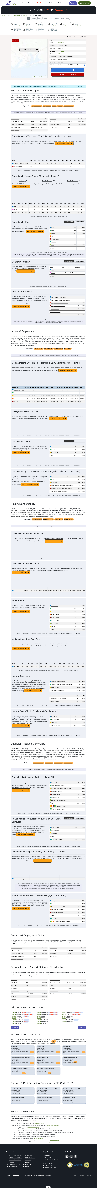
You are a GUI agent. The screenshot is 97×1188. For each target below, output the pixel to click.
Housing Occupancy (68, 519)
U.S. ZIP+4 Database (14, 1164)
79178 (39, 1014)
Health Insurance (49, 763)
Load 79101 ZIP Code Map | (29, 49)
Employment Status (58, 348)
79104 (14, 1021)
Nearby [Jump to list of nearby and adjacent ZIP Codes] (62, 18)
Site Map (27, 1166)
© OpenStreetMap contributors (41, 76)
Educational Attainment (38, 763)
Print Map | (15, 40)
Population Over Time (36, 106)
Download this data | (68, 70)
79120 (39, 1016)
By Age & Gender (47, 106)
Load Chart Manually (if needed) (63, 143)
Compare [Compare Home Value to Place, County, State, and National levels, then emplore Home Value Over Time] (40, 25)
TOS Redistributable (30, 1158)
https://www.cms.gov (54, 1140)
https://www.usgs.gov (38, 1138)
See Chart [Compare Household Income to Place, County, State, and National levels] (28, 25)
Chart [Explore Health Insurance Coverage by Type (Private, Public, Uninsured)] (51, 25)
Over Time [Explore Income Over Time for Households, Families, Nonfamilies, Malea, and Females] (33, 25)
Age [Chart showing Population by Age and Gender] (20, 25)
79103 (39, 1019)
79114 (14, 1023)
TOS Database (13, 1166)
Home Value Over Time (48, 519)
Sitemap (81, 1175)
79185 (14, 1018)
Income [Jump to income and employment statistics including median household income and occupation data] (39, 18)
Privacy (75, 1175)
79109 (39, 1021)
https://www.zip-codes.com (52, 1125)
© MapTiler (34, 76)
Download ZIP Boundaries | (68, 74)
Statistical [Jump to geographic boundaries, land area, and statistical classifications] (57, 18)
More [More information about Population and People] (15, 25)
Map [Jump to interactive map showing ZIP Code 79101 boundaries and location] (29, 18)
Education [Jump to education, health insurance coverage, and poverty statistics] (51, 18)
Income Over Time (39, 348)
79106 (64, 1019)
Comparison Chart (80, 221)
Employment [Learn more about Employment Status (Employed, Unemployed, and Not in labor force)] (67, 25)
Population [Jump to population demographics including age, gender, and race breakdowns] (34, 18)
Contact (60, 3)
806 (59, 53)
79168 (64, 1016)
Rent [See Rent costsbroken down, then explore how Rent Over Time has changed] (43, 25)
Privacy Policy (28, 1164)
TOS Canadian (29, 1155)
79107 (14, 1019)
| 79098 (15, 1027)
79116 (64, 1018)
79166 (39, 1012)
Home (24, 3)
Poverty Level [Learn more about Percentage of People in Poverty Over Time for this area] (55, 25)
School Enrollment (68, 763)
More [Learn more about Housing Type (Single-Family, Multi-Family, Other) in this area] (76, 25)
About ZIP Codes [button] (49, 3)
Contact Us (28, 1160)
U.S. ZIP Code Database (15, 1158)
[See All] (62, 51)
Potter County (61, 42)
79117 (39, 1018)
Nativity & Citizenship (68, 106)
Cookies (88, 1175)
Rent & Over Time (59, 519)
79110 (64, 1021)
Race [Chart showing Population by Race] (18, 25)
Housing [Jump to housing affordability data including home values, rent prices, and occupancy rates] (45, 18)
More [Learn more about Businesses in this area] (63, 25)
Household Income (48, 348)
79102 (14, 1016)
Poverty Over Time (58, 763)
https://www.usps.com (40, 1123)
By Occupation (67, 348)
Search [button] (39, 3)
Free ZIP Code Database (15, 1155)
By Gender (60, 106)
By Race (54, 106)
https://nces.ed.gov (46, 1142)
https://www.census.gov (33, 1127)
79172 (64, 1012)
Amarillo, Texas (61, 40)
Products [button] (30, 3)
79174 (14, 1014)
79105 (14, 1012)
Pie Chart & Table (69, 221)
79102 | (82, 1027)
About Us (27, 1162)
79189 (64, 1014)
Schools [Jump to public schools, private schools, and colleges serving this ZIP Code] (67, 18)
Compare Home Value (37, 519)
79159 (39, 1023)
